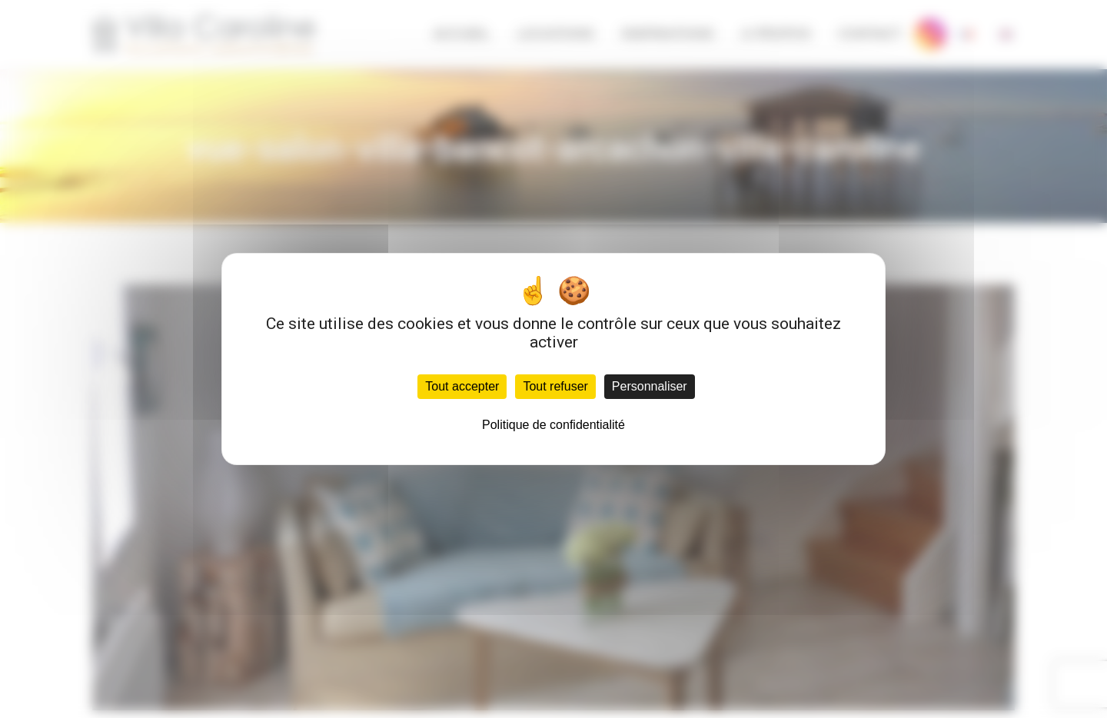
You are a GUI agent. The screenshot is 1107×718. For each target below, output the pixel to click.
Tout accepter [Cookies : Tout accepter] (462, 386)
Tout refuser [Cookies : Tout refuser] (555, 386)
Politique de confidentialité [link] (553, 424)
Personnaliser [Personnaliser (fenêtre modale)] (649, 386)
